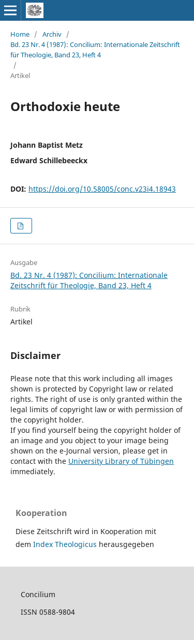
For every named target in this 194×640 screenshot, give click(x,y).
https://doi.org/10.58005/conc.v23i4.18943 (102, 189)
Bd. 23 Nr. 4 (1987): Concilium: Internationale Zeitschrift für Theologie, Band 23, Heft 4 (95, 49)
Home (19, 34)
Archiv (52, 34)
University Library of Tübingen (121, 461)
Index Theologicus (66, 544)
